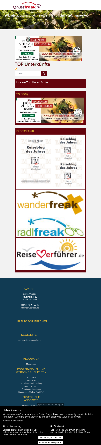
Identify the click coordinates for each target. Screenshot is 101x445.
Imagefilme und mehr (31, 405)
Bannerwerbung (31, 386)
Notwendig (13, 426)
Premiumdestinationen (31, 389)
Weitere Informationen (13, 420)
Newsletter (31, 380)
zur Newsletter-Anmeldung (30, 340)
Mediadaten (31, 364)
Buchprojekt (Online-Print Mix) (31, 392)
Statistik (59, 426)
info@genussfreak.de (30, 308)
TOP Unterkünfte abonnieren (16, 69)
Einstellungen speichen (51, 437)
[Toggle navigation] (84, 4)
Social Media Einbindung (31, 383)
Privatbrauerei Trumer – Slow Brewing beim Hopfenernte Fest (47, 15)
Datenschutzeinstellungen (50, 404)
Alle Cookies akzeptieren (50, 442)
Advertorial (31, 378)
